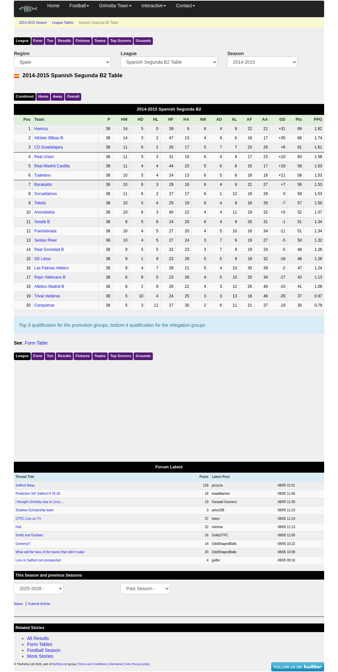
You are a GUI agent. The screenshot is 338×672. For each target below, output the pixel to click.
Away (57, 96)
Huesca (41, 128)
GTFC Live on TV (28, 519)
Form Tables (39, 644)
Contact (185, 5)
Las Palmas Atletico (51, 268)
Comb (25, 96)
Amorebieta (44, 212)
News (18, 604)
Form (38, 41)
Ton (50, 41)
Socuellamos (45, 193)
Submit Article (39, 604)
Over (73, 96)
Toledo (40, 203)
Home (53, 5)
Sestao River (45, 240)
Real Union (44, 156)
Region (21, 53)
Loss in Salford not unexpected (38, 560)
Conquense (44, 305)
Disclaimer (116, 664)
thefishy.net (59, 664)
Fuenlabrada (45, 231)
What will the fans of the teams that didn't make (50, 552)
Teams (100, 41)
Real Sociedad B (49, 249)
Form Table (36, 343)
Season (235, 53)
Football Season (43, 650)
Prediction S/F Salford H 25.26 (38, 493)
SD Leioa (42, 258)
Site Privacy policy (137, 664)
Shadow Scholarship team (35, 510)
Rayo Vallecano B (50, 277)
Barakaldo (43, 184)
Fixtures (83, 41)
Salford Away (25, 485)
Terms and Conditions (92, 664)
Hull (18, 527)
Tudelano (42, 175)
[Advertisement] (169, 409)
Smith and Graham (29, 535)
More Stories (40, 656)
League (22, 41)
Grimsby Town (115, 5)
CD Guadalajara (48, 147)
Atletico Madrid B (49, 286)
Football (79, 5)
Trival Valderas (47, 296)
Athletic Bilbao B (48, 138)
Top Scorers (120, 41)
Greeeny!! (23, 544)
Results (64, 41)
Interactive (154, 5)
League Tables (63, 22)
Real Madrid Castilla (52, 166)
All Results (38, 638)
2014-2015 (33, 22)
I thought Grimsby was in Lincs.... (40, 502)
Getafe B (42, 221)
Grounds (143, 41)
